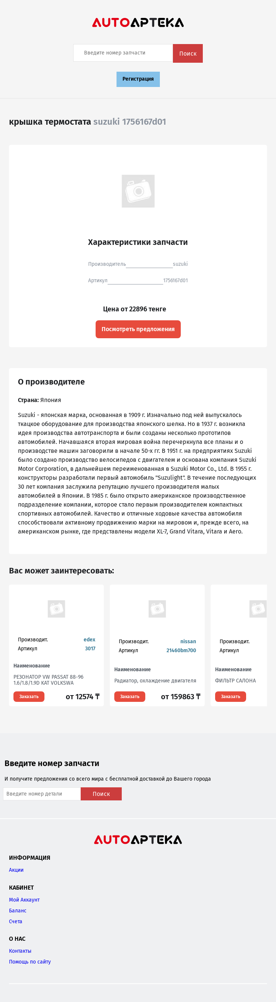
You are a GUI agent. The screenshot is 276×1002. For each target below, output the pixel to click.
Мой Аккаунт (24, 900)
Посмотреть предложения (138, 329)
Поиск (187, 53)
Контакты (20, 951)
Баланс (18, 911)
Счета (15, 921)
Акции (16, 870)
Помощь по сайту (30, 962)
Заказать (28, 696)
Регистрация (138, 79)
